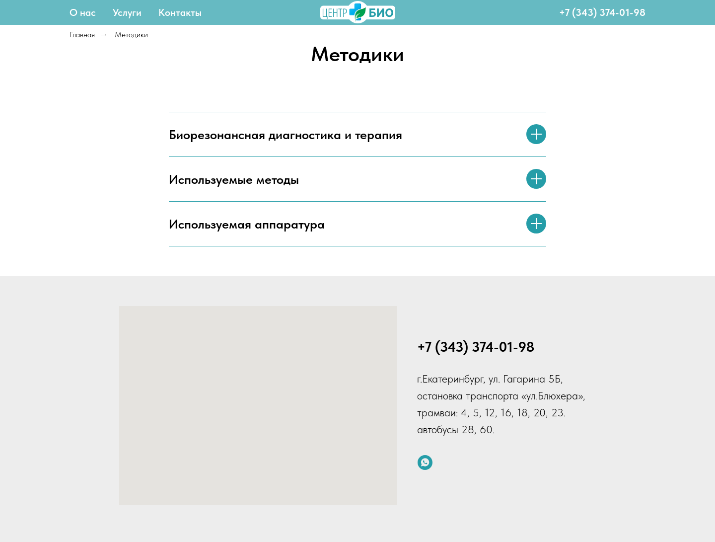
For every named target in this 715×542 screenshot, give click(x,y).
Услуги (127, 12)
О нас (83, 12)
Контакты (180, 12)
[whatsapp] (425, 462)
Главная (82, 34)
